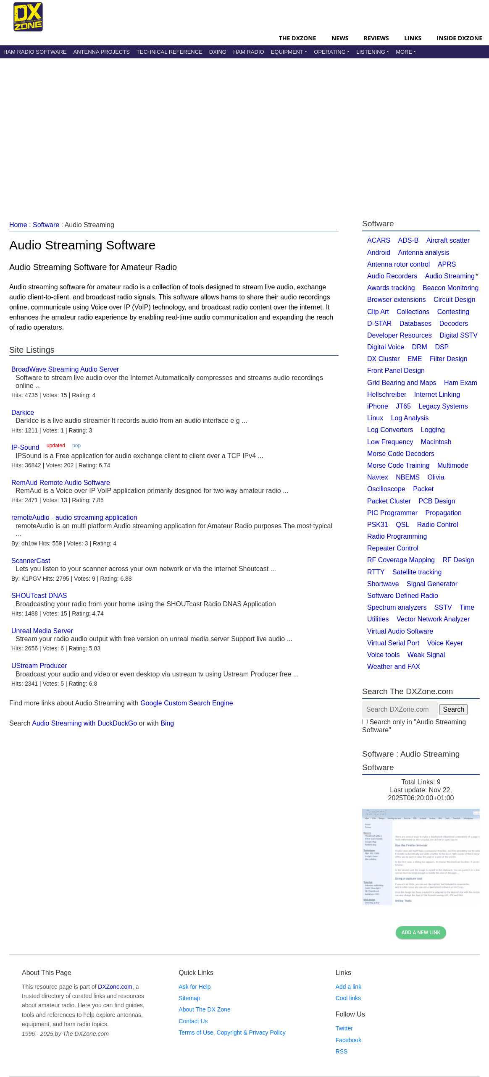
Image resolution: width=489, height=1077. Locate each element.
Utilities (378, 619)
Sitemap (189, 998)
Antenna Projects (101, 52)
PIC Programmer (392, 512)
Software (46, 224)
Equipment (287, 52)
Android (378, 252)
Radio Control (437, 524)
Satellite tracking (417, 572)
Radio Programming (397, 536)
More (404, 52)
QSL (402, 524)
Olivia (436, 477)
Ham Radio (248, 52)
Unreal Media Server (42, 630)
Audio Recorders (392, 276)
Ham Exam (460, 382)
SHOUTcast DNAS (39, 595)
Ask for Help (194, 986)
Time (467, 607)
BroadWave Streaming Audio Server (65, 369)
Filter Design (449, 358)
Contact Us (193, 1021)
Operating (330, 52)
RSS (342, 1051)
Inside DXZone (459, 38)
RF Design (458, 559)
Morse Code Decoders (400, 453)
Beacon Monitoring (450, 287)
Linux (375, 418)
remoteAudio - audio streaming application (74, 517)
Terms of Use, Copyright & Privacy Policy (232, 1032)
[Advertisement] (244, 130)
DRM (419, 347)
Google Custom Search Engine (186, 703)
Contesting (453, 311)
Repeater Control (392, 548)
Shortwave (383, 583)
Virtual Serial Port (393, 643)
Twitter (344, 1028)
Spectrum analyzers (396, 607)
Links (412, 38)
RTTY (375, 572)
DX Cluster (383, 358)
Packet (423, 489)
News (339, 38)
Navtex (377, 477)
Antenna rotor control (398, 264)
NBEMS (408, 477)
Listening (370, 52)
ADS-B (408, 240)
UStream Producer (39, 665)
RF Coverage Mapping (401, 559)
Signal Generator (432, 583)
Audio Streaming (450, 276)
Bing (167, 723)
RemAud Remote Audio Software (60, 482)
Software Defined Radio (402, 595)
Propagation (443, 512)
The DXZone (297, 38)
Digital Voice (385, 347)
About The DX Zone (204, 1009)
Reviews (376, 38)
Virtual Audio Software (400, 631)
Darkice (22, 412)
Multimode (452, 465)
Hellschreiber (386, 394)
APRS (447, 264)
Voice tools (383, 654)
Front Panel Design (396, 370)
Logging (433, 429)
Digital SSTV (458, 335)
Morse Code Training (398, 465)
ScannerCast (30, 560)
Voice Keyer (445, 643)
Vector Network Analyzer (433, 619)
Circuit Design (455, 299)
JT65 (403, 406)
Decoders (453, 323)
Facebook (348, 1040)
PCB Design (437, 501)
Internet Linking (437, 394)
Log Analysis (410, 418)
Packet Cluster (389, 501)
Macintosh (436, 441)
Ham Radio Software (34, 52)
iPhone (377, 406)
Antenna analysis (424, 252)
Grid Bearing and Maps (401, 382)
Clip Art (378, 311)
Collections (413, 311)
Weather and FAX (393, 666)
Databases (416, 323)
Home (18, 224)
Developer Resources (399, 335)
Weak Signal (426, 654)
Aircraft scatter (448, 240)
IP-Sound (25, 447)
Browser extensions (396, 299)
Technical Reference (169, 52)
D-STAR (379, 323)
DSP (442, 347)
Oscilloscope (386, 489)
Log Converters (390, 429)
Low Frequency (390, 441)
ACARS (378, 240)
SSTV (443, 607)
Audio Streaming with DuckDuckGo (84, 723)
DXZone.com (115, 986)
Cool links (348, 998)
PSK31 (377, 524)
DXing (217, 52)
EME (415, 358)
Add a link (348, 986)
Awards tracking (391, 287)
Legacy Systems (443, 406)
